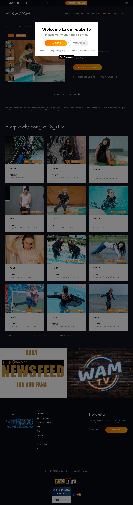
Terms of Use (76, 50)
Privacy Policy (89, 50)
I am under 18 (78, 43)
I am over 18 (56, 43)
